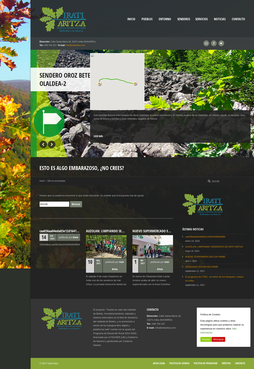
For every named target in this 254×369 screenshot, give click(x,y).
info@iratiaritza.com (75, 45)
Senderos (183, 19)
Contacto (238, 19)
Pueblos (147, 19)
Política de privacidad (206, 363)
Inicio (42, 181)
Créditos (226, 363)
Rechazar (218, 339)
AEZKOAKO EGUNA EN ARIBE (201, 266)
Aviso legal (159, 363)
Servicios (201, 19)
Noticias (220, 19)
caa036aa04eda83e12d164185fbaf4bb (205, 236)
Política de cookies (179, 363)
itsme (75, 237)
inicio (131, 19)
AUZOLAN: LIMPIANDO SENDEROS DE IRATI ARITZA (214, 246)
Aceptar (206, 339)
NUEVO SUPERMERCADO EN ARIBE (205, 256)
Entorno (165, 19)
